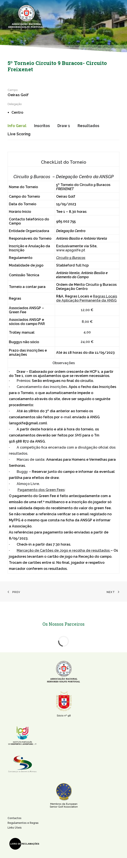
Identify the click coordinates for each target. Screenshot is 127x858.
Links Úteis (15, 828)
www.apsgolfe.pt (70, 250)
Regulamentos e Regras (23, 823)
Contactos (14, 818)
